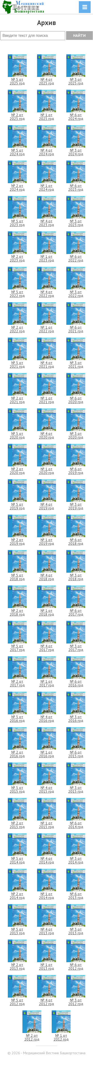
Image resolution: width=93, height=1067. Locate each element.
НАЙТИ (79, 35)
